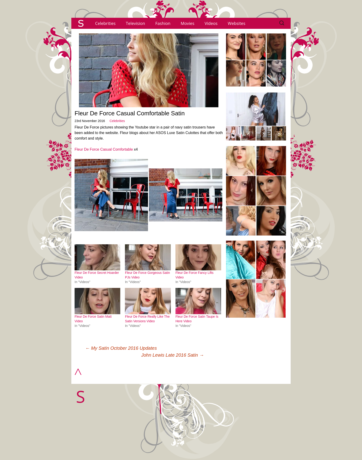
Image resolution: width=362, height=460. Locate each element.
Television (135, 23)
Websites (236, 23)
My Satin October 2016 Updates (121, 348)
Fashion (162, 23)
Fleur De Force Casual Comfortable (104, 149)
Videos (211, 23)
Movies (187, 23)
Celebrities (105, 23)
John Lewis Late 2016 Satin (172, 355)
